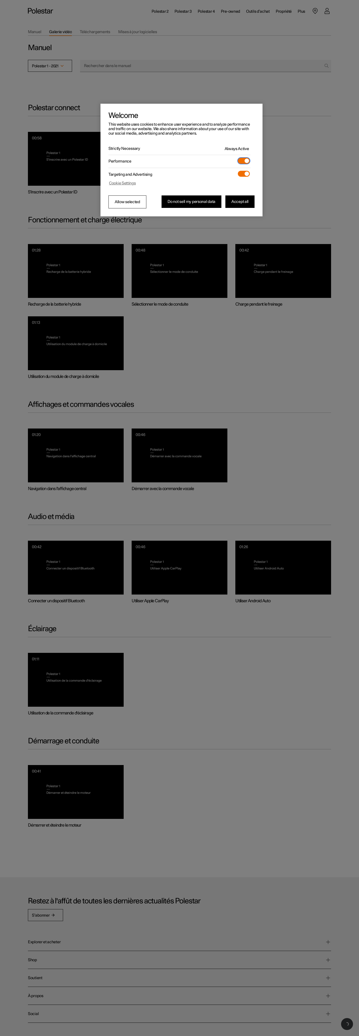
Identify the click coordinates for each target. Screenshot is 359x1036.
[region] (181, 160)
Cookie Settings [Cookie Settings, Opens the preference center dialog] (122, 183)
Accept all (240, 202)
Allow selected (127, 202)
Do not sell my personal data (191, 202)
